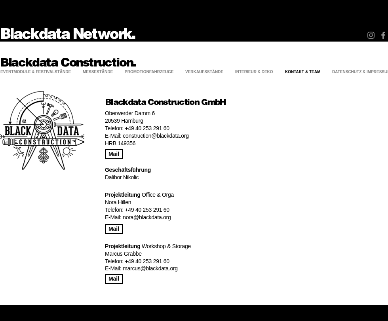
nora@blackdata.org (147, 217)
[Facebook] (383, 35)
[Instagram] (371, 35)
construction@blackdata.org (155, 136)
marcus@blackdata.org (150, 268)
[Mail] (114, 154)
